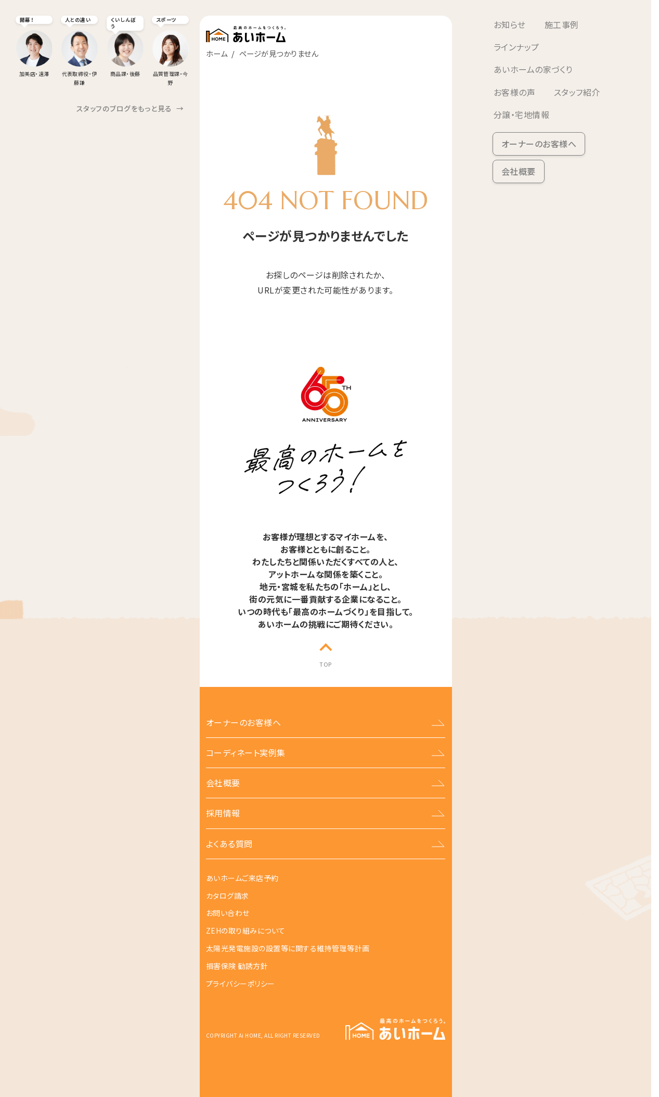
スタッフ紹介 (577, 92)
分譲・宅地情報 (521, 114)
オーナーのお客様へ (538, 143)
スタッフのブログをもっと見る (130, 108)
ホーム (216, 53)
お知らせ (510, 24)
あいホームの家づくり (533, 69)
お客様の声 (514, 92)
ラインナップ (516, 47)
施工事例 (562, 24)
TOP (325, 664)
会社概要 (518, 171)
